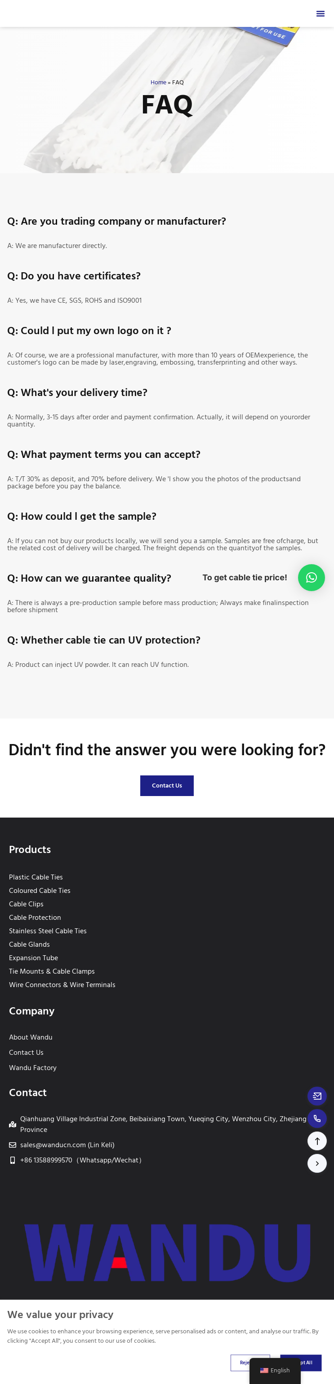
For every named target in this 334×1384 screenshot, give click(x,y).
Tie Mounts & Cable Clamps (52, 971)
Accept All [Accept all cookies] (300, 1362)
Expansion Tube (33, 958)
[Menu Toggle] (320, 13)
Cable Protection (35, 917)
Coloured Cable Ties (40, 891)
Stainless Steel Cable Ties (48, 931)
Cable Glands (29, 944)
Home (158, 82)
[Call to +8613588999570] (317, 1118)
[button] (317, 1141)
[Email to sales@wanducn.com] (317, 1096)
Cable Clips (26, 904)
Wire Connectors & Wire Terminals (62, 985)
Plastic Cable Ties (36, 877)
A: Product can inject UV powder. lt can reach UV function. (98, 664)
